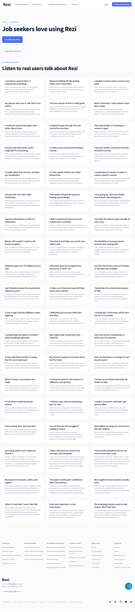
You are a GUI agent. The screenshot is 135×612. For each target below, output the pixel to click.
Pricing (94, 547)
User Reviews (96, 559)
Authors (116, 551)
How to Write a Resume (32, 547)
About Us (117, 547)
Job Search (73, 562)
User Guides (96, 563)
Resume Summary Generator (11, 555)
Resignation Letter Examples (56, 567)
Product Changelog (31, 602)
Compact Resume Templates (56, 555)
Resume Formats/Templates (56, 547)
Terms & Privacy (17, 602)
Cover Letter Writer (75, 547)
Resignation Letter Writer (77, 558)
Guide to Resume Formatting (34, 551)
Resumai (50, 602)
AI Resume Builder (21, 4)
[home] (7, 4)
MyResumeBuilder (61, 602)
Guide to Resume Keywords (34, 559)
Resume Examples (53, 559)
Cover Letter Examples (54, 563)
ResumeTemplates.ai (75, 602)
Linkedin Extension (98, 555)
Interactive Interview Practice (76, 552)
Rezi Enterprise (97, 551)
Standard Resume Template (56, 551)
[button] (38, 4)
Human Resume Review (76, 566)
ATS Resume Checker (9, 563)
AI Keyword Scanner (8, 559)
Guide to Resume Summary (33, 555)
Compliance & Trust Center (122, 567)
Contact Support (119, 559)
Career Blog (95, 567)
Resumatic (42, 602)
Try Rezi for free (12, 39)
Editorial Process (119, 555)
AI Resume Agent (7, 551)
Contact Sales (118, 563)
